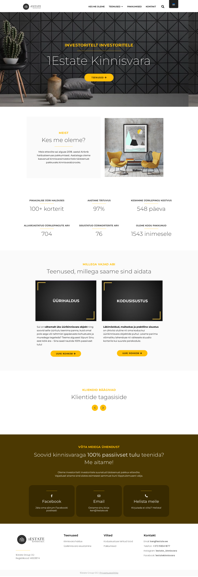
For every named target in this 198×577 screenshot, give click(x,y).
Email (99, 502)
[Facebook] (52, 496)
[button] (163, 6)
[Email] (99, 496)
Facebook (51, 502)
